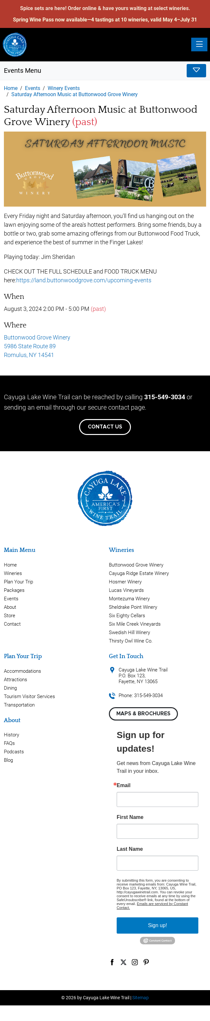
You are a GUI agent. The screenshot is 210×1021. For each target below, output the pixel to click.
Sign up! (157, 925)
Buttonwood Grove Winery (136, 565)
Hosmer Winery (125, 582)
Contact (12, 624)
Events (11, 599)
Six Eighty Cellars (127, 616)
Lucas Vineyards (126, 590)
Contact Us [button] (105, 426)
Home (10, 565)
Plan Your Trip (18, 582)
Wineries (13, 573)
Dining (10, 688)
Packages (14, 590)
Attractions (15, 680)
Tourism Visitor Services (29, 696)
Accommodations (22, 671)
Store (9, 616)
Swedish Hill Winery (129, 632)
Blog (8, 760)
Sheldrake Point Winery (133, 607)
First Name (130, 817)
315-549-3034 (164, 397)
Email (124, 785)
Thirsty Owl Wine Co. (131, 641)
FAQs (9, 743)
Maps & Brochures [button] (143, 713)
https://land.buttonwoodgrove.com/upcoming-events (83, 280)
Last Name (130, 849)
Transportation (19, 705)
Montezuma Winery (129, 599)
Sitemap (140, 997)
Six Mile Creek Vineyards (135, 624)
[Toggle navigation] (199, 44)
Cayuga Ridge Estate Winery (139, 573)
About (10, 607)
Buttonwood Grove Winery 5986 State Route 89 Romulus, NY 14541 (37, 346)
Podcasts (14, 752)
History (11, 735)
